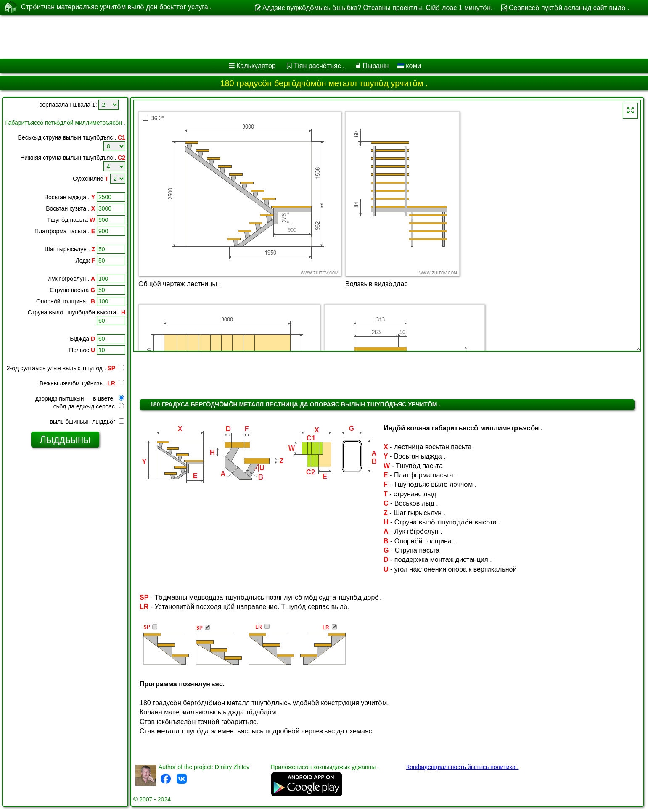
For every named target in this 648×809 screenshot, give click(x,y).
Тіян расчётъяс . (319, 65)
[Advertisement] (255, 37)
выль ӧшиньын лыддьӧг (87, 421)
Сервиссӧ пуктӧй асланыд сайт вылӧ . (569, 7)
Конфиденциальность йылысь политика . (462, 767)
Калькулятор (256, 65)
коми (409, 65)
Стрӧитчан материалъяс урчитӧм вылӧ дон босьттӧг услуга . (116, 7)
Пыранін (375, 65)
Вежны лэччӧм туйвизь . (82, 383)
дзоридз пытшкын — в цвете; (79, 398)
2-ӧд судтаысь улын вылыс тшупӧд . (61, 368)
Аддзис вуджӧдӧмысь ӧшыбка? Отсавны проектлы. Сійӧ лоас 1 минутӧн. (377, 7)
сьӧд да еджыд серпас (88, 406)
